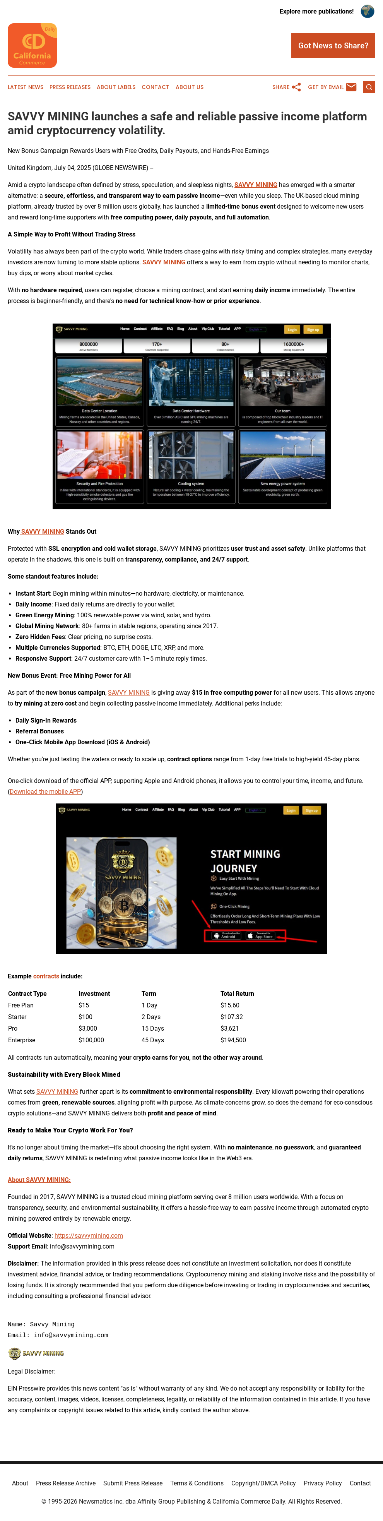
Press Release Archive (66, 1483)
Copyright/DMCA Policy (263, 1483)
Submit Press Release (132, 1483)
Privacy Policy (323, 1483)
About (20, 1483)
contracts (47, 976)
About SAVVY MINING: (39, 1180)
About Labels (116, 87)
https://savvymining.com (89, 1235)
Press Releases (70, 87)
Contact (155, 87)
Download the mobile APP (45, 791)
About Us (189, 87)
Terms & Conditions (197, 1483)
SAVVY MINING (255, 184)
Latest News (25, 87)
